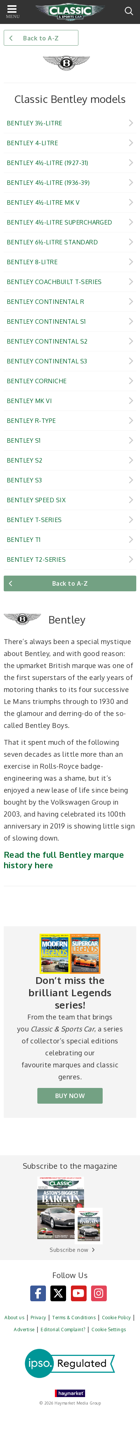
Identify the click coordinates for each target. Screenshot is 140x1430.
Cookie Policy (116, 1317)
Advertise (24, 1329)
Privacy (38, 1317)
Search (129, 11)
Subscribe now (69, 1250)
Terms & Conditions (74, 1317)
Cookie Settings (108, 1329)
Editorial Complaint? (63, 1329)
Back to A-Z (41, 38)
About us (14, 1317)
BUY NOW (70, 1096)
